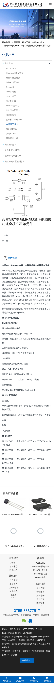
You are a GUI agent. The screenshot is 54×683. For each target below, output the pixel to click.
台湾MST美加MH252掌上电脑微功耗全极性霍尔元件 (27, 45)
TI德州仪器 (11, 115)
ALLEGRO (11, 68)
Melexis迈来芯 (12, 105)
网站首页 (6, 42)
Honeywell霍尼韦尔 (14, 73)
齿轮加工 (26, 651)
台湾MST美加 (38, 42)
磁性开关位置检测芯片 (15, 161)
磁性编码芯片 (11, 144)
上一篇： (27, 235)
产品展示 (16, 42)
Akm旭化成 (11, 101)
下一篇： (27, 241)
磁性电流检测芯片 (13, 150)
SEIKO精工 (11, 96)
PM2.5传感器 (38, 651)
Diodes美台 (11, 87)
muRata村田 (11, 129)
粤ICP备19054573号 (36, 640)
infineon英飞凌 (12, 82)
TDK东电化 (11, 92)
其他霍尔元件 (12, 138)
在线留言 (26, 660)
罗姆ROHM (11, 133)
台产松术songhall (14, 119)
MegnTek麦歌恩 (13, 78)
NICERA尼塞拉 (13, 110)
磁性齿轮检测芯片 (13, 156)
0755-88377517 (27, 610)
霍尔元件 (26, 42)
